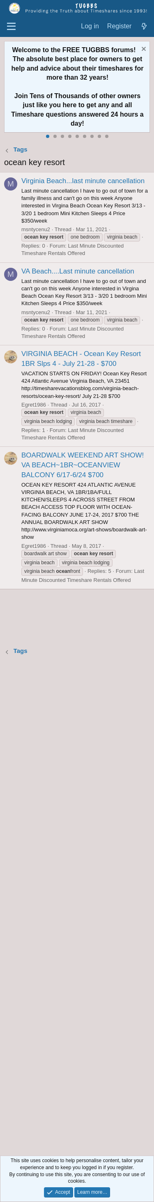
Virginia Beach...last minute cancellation (83, 181)
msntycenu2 (35, 229)
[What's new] (144, 26)
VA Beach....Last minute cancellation (77, 271)
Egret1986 (33, 405)
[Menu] (11, 26)
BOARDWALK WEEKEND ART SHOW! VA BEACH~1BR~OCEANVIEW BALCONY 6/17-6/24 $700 (82, 465)
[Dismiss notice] (142, 50)
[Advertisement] (77, 906)
